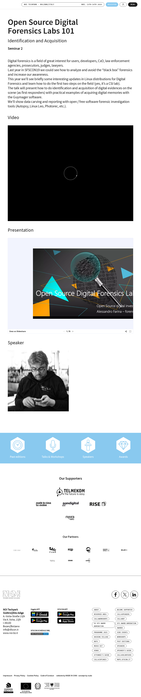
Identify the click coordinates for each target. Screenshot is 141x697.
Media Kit (98, 646)
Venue (96, 650)
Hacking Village (101, 637)
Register (112, 4)
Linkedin (134, 594)
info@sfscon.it (10, 629)
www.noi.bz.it (10, 633)
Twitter (125, 594)
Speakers (88, 448)
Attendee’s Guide (101, 655)
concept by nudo (85, 675)
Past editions (17, 448)
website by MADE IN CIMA (66, 675)
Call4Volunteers (124, 655)
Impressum (7, 675)
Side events (122, 632)
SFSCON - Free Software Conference (10, 4)
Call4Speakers (123, 614)
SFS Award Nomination (126, 623)
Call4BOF (121, 619)
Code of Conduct (47, 675)
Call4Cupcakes (100, 659)
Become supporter (124, 610)
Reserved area (100, 614)
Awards (123, 448)
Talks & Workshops (52, 448)
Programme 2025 (100, 632)
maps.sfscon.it (123, 659)
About (96, 610)
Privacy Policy (19, 675)
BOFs (96, 641)
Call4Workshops (100, 619)
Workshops (121, 637)
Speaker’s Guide (124, 650)
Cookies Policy (33, 675)
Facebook (115, 594)
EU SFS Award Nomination (99, 624)
